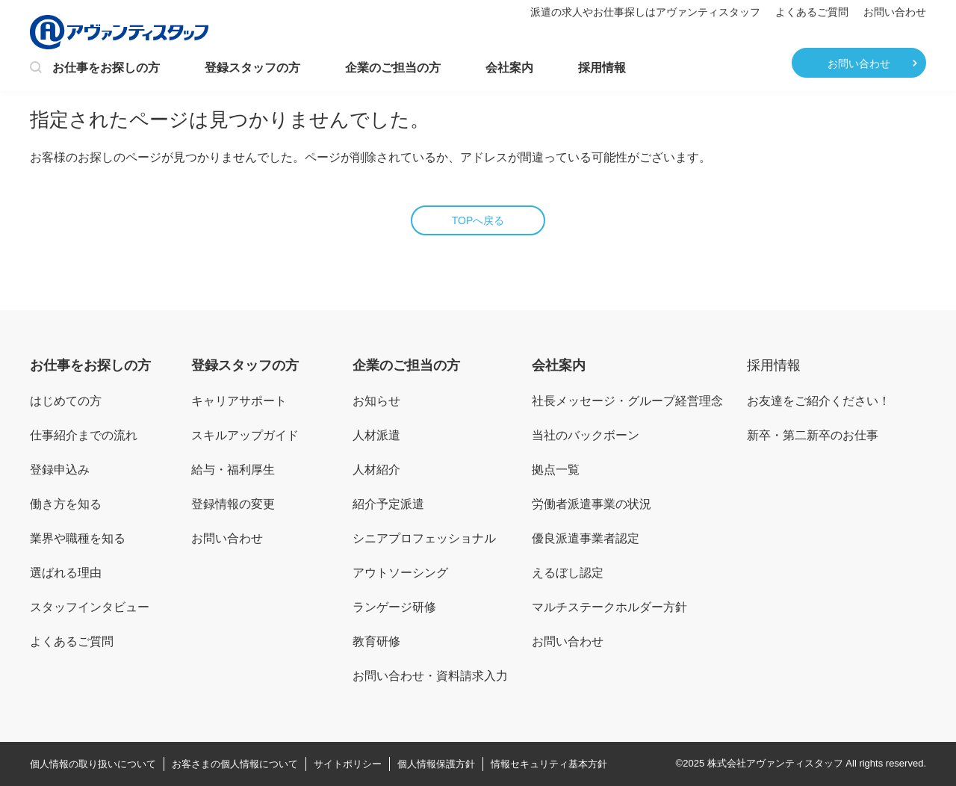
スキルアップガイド (245, 435)
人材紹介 (376, 469)
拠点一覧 (556, 469)
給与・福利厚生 (233, 469)
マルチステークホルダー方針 (609, 607)
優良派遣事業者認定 (585, 538)
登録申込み (60, 469)
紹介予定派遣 (388, 504)
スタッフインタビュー (89, 607)
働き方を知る (66, 504)
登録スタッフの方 (252, 67)
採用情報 (602, 67)
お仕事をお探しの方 (95, 68)
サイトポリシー (348, 764)
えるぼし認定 (567, 572)
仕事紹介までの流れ (83, 435)
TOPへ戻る (478, 220)
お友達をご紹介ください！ (818, 400)
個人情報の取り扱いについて (93, 764)
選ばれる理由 (66, 572)
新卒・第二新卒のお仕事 (812, 435)
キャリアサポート (239, 400)
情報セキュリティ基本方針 (549, 764)
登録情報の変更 (233, 504)
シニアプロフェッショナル (424, 538)
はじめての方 (66, 400)
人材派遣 (376, 435)
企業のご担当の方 (393, 67)
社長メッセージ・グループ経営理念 (627, 400)
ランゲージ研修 (394, 607)
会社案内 (509, 67)
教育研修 (376, 641)
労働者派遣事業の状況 (591, 504)
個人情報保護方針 (436, 764)
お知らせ (376, 400)
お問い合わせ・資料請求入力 (430, 675)
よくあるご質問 (811, 12)
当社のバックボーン (585, 435)
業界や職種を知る (77, 538)
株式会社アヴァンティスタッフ (775, 763)
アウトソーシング (400, 572)
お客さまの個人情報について (235, 764)
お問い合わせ (894, 12)
